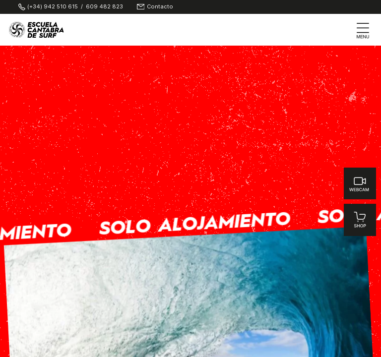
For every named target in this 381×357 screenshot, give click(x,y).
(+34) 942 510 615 (52, 6)
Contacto (160, 6)
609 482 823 (104, 6)
